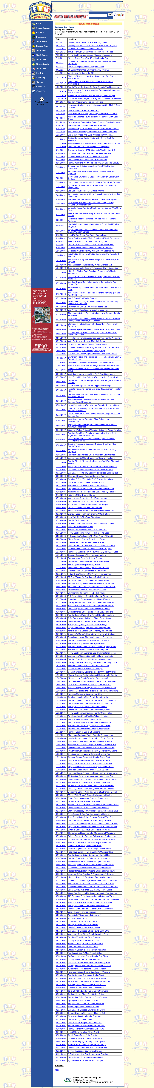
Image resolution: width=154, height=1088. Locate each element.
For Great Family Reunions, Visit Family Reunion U (90, 820)
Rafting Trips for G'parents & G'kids (83, 940)
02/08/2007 (61, 440)
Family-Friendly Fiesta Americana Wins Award (88, 905)
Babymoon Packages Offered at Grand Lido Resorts (91, 489)
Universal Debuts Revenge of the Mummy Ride (89, 962)
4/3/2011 (59, 67)
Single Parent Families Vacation (82, 912)
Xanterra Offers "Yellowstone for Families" (86, 1026)
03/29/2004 (61, 959)
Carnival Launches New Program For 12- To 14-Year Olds (93, 347)
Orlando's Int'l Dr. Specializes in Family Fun (87, 571)
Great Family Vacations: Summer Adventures (88, 798)
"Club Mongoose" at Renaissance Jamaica (87, 969)
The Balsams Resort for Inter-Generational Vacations (91, 833)
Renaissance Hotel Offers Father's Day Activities (89, 868)
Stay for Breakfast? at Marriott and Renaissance (89, 722)
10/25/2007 (61, 358)
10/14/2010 (61, 95)
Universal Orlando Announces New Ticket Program (90, 470)
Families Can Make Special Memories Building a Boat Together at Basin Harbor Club (92, 434)
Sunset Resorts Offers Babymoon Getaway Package (91, 458)
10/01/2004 (61, 773)
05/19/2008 (61, 320)
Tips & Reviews (42, 55)
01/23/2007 (61, 450)
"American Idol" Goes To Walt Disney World (87, 344)
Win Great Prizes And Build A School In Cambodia (90, 135)
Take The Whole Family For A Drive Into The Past (90, 902)
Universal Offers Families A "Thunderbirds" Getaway (91, 874)
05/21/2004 (61, 877)
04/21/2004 (61, 924)
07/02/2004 (61, 842)
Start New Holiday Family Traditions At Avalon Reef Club (93, 811)
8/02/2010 (60, 110)
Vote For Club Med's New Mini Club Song (86, 341)
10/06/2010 (61, 99)
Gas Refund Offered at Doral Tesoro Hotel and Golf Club (93, 887)
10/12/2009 (61, 143)
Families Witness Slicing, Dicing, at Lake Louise (89, 725)
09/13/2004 (61, 789)
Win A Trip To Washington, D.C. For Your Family (89, 310)
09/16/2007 (61, 370)
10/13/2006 (61, 466)
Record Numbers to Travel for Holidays (85, 669)
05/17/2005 (61, 599)
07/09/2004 (61, 839)
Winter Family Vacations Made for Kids (85, 719)
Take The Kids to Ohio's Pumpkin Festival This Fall (90, 817)
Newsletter (40, 73)
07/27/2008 (61, 294)
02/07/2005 (61, 640)
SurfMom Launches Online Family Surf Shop (88, 956)
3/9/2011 (59, 70)
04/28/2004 (61, 909)
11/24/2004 (61, 700)
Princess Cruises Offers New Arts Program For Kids (91, 244)
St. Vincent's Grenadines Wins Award (84, 801)
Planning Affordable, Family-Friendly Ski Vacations (90, 735)
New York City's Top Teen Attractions (84, 517)
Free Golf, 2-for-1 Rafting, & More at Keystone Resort (92, 586)
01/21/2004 (61, 1054)
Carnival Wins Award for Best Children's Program (90, 549)
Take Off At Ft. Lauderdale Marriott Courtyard (88, 991)
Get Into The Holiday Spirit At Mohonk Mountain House (92, 354)
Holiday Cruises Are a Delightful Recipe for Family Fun (92, 744)
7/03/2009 (60, 195)
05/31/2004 (61, 868)
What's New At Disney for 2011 (81, 73)
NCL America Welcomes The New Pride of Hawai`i (90, 536)
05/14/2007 (61, 415)
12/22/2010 (61, 77)
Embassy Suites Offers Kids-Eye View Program (89, 580)
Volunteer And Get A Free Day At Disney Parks (88, 146)
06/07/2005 (61, 580)
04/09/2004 (61, 943)
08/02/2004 (61, 823)
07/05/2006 (61, 501)
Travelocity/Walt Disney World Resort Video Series (90, 52)
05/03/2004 (61, 899)
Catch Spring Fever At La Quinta (82, 1035)
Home (38, 23)
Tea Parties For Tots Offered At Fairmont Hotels (89, 782)
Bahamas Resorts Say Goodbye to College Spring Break (93, 473)
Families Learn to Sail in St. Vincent (84, 732)
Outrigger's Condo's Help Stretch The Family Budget (91, 634)
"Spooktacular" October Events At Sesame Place (89, 153)
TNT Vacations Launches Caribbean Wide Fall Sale (91, 883)
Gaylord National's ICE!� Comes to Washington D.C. (92, 150)
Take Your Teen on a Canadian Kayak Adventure (89, 842)
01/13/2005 (61, 656)
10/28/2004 (61, 751)
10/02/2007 (61, 365)
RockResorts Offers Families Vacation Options (88, 814)
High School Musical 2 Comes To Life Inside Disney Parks (93, 377)
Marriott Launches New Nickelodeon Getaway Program (92, 199)
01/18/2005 (61, 653)
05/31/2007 (61, 405)
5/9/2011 (59, 62)
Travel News (41, 50)
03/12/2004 (61, 984)
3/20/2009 (60, 231)
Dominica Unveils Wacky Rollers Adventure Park (89, 754)
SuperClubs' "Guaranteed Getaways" (84, 915)
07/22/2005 (61, 577)
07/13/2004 (61, 836)
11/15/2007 (61, 354)
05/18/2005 (61, 596)
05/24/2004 (61, 874)
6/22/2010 (60, 122)
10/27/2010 (61, 87)
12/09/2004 (61, 672)
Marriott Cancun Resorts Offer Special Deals (88, 485)
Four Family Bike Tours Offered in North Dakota (89, 609)
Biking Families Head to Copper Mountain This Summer (92, 893)
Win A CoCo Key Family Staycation (83, 298)
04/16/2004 (61, 928)
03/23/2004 (61, 975)
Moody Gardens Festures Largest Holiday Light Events (92, 675)
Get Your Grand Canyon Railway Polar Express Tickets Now (94, 99)
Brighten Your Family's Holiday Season (85, 558)
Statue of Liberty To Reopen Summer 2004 (87, 950)
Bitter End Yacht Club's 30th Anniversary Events (89, 710)
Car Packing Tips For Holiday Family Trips (86, 350)
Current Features (43, 28)
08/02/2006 (61, 492)
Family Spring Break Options (81, 1019)
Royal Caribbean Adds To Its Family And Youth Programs (93, 238)
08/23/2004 (61, 804)
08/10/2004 (61, 817)
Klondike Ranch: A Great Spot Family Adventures (90, 877)
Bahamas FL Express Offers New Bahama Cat (88, 931)
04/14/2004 (61, 934)
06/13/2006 (61, 514)
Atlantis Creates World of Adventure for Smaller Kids (91, 511)
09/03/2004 (61, 795)
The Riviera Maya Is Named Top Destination (87, 643)
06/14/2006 (61, 511)
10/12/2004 (61, 766)
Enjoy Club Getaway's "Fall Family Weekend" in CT (91, 766)
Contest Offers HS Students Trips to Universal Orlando (92, 672)
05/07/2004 (61, 890)
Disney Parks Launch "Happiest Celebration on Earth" (92, 602)
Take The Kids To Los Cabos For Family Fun (87, 241)
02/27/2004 (61, 1007)
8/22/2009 (60, 160)
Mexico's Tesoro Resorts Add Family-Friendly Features (92, 492)
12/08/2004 (61, 675)
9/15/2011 (60, 52)
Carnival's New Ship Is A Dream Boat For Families (90, 248)
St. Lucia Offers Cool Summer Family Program (88, 70)
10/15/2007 (61, 362)
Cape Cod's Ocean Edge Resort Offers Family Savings (92, 880)
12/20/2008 (61, 260)
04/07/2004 (61, 950)
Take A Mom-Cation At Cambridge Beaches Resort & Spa (93, 365)
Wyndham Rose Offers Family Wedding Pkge (88, 934)
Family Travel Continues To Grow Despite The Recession (93, 87)
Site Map (39, 82)
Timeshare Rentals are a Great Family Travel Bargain (91, 95)
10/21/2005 (61, 558)
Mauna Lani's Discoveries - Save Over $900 (87, 530)
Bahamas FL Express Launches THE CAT (86, 1010)
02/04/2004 (61, 1038)
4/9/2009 (59, 225)
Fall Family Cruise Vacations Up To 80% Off (87, 160)
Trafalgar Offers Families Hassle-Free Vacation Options (92, 466)
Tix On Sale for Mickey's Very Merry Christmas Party (91, 776)
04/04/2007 (61, 426)
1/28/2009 (60, 251)
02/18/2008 (61, 344)
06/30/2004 (61, 845)
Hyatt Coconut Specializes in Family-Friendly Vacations (92, 751)
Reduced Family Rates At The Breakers (85, 943)
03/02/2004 (61, 997)
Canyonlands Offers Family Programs (84, 1016)
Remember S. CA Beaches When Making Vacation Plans (93, 804)
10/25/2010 (61, 91)
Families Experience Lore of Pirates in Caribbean (90, 659)
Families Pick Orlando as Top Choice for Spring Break (92, 646)
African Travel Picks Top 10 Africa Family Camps (89, 58)
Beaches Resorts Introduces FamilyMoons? (87, 501)
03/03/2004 (61, 994)
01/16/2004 (61, 1057)
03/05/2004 (61, 991)
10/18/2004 (61, 760)
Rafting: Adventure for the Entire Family (85, 959)
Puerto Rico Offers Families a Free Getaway (87, 997)
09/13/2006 (61, 470)
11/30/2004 (61, 697)
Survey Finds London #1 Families (83, 924)
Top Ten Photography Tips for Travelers (85, 102)
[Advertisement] (87, 6)
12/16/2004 (61, 665)
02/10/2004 (61, 1026)
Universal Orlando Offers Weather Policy (86, 482)
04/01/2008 (61, 338)
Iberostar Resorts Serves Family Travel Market (88, 621)
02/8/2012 (60, 45)
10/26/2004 (61, 754)
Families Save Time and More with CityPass (87, 1048)
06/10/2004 (61, 855)
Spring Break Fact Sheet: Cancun (83, 1000)
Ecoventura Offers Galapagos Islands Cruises (88, 567)
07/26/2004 (61, 830)
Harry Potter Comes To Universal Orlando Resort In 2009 (93, 405)
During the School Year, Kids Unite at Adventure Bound (92, 792)
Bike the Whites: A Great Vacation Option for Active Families (94, 430)
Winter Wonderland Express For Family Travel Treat (91, 703)
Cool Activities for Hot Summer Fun (83, 110)
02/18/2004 (61, 1019)
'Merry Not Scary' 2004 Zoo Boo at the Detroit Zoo (90, 763)
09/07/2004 (61, 792)
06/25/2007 (61, 395)
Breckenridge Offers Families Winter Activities (88, 716)
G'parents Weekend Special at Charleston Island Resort (93, 823)
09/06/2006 (61, 476)
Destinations (41, 37)
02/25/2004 (61, 1010)
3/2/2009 (59, 241)
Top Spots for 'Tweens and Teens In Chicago (88, 504)
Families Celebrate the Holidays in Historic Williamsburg (93, 691)
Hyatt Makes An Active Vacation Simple (85, 1060)
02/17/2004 (61, 1022)
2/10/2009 (60, 248)
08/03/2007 (61, 381)
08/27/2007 (61, 377)
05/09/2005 (61, 609)
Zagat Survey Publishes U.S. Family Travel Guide (90, 890)
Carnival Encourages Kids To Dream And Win (88, 156)
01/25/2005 (61, 643)
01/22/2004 (61, 1051)
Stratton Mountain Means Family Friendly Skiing (89, 729)
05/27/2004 (61, 871)
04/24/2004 (61, 918)
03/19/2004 (61, 978)
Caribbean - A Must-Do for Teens (82, 921)
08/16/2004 (61, 811)
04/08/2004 (61, 947)
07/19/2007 (61, 390)
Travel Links (41, 69)
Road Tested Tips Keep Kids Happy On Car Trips (89, 386)
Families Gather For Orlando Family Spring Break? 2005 (93, 700)
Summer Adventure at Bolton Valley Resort (87, 590)
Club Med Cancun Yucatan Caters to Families (88, 476)
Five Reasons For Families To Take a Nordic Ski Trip (91, 748)
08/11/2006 (61, 482)
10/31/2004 (61, 748)
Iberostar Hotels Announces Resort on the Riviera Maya (92, 773)
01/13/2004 (61, 1060)
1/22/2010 (60, 132)
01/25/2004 (61, 1048)
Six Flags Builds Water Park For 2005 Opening (88, 770)
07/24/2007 (61, 386)
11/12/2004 (61, 722)
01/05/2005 (61, 659)
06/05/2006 (61, 523)
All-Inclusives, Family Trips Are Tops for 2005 (88, 678)
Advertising (40, 78)
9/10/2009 (60, 150)
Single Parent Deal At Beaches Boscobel (86, 1003)
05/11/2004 (61, 887)
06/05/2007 (61, 401)
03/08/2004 (61, 988)
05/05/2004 (61, 893)
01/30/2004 (61, 1044)
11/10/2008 (61, 265)
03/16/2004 (61, 981)
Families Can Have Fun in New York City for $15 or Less (93, 552)
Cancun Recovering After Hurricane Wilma (87, 555)
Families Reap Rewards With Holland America (88, 640)
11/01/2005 (61, 555)
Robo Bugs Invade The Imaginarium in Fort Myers (90, 637)
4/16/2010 (60, 128)
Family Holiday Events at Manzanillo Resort (87, 706)
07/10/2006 (61, 498)
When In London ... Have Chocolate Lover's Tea (89, 830)
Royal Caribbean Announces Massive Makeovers (90, 55)
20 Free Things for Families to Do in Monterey (88, 577)
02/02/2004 (61, 1041)
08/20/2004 (61, 808)
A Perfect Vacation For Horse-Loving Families (88, 1054)
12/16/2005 (61, 549)
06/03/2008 (61, 310)
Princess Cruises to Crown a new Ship (85, 694)
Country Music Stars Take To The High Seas (87, 42)
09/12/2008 (61, 278)
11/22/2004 (61, 706)
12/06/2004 (61, 694)
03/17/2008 (61, 341)
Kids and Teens (42, 46)
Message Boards (42, 64)
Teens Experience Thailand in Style (83, 1007)
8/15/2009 (60, 163)
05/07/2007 (61, 420)
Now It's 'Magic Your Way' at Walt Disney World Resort (92, 688)
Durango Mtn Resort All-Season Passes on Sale (89, 966)
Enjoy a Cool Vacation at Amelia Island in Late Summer (92, 827)
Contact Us (40, 87)
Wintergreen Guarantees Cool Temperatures (87, 498)
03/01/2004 (61, 1000)
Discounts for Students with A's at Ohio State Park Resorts (94, 182)
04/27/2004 (61, 912)
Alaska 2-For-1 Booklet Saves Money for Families (90, 631)
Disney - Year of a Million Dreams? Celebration (88, 514)
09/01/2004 (61, 798)
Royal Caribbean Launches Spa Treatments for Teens (92, 653)
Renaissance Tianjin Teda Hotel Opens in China (89, 861)
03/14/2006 (61, 542)
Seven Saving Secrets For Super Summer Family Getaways (94, 122)
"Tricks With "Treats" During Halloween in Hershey (90, 795)
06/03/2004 (61, 861)
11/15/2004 (61, 719)
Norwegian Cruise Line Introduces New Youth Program (92, 45)
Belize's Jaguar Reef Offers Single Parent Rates (89, 849)
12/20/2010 (61, 83)
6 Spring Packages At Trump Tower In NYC (87, 984)
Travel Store (41, 60)
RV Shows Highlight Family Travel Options (87, 1041)
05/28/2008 (61, 314)
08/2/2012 (60, 42)
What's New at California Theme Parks (85, 507)
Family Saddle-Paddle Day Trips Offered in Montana (91, 615)
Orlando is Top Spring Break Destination (86, 988)
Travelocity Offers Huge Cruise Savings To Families (91, 864)
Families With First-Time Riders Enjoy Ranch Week (90, 909)
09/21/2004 (61, 785)
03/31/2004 (61, 956)
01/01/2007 (61, 455)
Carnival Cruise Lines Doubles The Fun (85, 49)
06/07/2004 (61, 858)
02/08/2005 (61, 634)
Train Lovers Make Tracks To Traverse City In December (93, 268)
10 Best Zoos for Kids (77, 918)
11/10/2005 (61, 552)
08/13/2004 (61, 814)
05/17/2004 (61, 880)
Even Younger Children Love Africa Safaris (87, 125)
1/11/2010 (60, 73)
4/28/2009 (60, 214)
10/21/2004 (61, 757)
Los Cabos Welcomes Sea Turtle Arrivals (86, 191)
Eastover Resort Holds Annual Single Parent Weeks (91, 605)
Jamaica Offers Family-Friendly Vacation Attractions (91, 523)
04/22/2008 (61, 325)
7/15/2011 (60, 55)
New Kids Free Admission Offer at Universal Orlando (91, 545)
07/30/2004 (61, 827)
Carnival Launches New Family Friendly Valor (88, 697)
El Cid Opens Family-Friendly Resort (84, 564)
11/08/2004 (61, 741)
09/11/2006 (61, 473)
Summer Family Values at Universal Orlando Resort (91, 583)
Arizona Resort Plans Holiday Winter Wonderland (90, 265)
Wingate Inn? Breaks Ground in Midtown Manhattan (91, 656)
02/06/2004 (61, 1032)
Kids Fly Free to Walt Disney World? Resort (87, 978)
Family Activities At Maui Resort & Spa (85, 953)
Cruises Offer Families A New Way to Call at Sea (89, 684)
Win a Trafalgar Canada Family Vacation (86, 67)
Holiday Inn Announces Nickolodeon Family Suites (90, 738)
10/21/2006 (61, 462)
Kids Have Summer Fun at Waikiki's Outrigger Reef (90, 852)
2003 (57, 1070)
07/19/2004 (61, 833)
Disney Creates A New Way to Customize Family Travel (92, 662)
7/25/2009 (60, 167)
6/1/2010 (59, 125)
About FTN (40, 91)
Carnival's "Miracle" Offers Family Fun (85, 1038)
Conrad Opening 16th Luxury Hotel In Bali (86, 1013)
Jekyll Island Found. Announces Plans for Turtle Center (92, 779)
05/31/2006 (61, 526)
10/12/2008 (61, 268)
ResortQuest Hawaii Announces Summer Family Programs (94, 338)
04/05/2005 (61, 621)
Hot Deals (40, 32)
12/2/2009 (60, 135)
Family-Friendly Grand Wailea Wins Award (87, 1029)
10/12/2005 (61, 564)
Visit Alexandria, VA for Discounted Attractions (88, 808)
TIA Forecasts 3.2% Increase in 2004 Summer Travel (91, 896)
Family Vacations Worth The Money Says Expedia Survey (93, 163)
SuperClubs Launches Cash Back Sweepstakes (89, 561)
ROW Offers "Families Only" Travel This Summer (89, 574)
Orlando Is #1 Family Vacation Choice (85, 845)
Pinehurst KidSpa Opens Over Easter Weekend (89, 972)
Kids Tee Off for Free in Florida (81, 495)
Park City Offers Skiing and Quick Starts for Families (91, 789)
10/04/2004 (61, 770)
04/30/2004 (61, 902)
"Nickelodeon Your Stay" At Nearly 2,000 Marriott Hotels (92, 114)
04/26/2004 (61, 915)
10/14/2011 (61, 49)
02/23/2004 (61, 1013)
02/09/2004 (61, 1029)
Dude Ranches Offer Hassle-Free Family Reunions (90, 612)
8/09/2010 (60, 102)
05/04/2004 (61, 896)
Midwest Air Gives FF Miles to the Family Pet (88, 650)
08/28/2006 (61, 479)
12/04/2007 (61, 350)
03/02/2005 (61, 628)
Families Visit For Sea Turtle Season (84, 928)
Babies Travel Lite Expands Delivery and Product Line (92, 836)
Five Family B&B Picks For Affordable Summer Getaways (93, 899)
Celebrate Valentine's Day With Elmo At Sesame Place (92, 251)
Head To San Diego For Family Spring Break (88, 235)
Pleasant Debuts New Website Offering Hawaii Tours (91, 871)
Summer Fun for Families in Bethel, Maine (86, 593)
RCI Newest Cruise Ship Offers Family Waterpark (90, 596)
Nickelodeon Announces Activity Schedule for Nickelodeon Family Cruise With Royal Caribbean (94, 319)
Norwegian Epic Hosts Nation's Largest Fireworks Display (93, 128)
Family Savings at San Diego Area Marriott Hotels (90, 855)
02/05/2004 (61, 1035)
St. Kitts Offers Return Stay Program (84, 937)
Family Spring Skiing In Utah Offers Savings (87, 624)
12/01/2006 (61, 458)
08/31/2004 (61, 801)
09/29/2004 (61, 779)
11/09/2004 (61, 738)
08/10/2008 (61, 283)
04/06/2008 (61, 329)
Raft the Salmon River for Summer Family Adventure (91, 839)
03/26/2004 (61, 972)
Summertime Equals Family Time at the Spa (87, 307)
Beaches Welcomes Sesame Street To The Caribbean (92, 681)
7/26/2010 (60, 114)
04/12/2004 (61, 940)
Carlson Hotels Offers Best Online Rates (86, 994)
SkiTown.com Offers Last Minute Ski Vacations (88, 665)
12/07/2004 (61, 678)
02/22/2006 (61, 545)
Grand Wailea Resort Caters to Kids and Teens (88, 599)
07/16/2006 (61, 495)
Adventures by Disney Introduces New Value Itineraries (92, 132)
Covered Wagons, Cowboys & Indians (85, 1051)
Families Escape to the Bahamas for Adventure (89, 858)
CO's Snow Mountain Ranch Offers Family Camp (89, 618)
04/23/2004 (61, 921)
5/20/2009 (60, 199)
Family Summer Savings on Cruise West (86, 975)
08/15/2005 (61, 571)
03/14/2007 (61, 430)
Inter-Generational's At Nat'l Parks (83, 947)
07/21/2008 (61, 298)
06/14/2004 (61, 852)
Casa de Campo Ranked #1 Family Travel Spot (89, 757)
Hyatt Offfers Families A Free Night (83, 1032)
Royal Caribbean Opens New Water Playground (89, 628)
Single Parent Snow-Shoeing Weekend (85, 1057)
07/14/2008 (61, 302)
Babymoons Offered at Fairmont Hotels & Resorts (90, 741)
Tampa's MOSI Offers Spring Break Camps (87, 1044)
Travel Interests (42, 41)
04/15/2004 (61, 931)
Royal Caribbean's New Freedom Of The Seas (88, 533)
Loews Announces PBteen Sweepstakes (86, 542)
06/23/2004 (61, 849)
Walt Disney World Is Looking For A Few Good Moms (91, 374)
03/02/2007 (61, 434)
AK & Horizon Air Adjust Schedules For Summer (89, 981)
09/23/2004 (61, 782)
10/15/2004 (61, 763)
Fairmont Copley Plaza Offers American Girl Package (91, 455)
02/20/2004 (61, 1016)
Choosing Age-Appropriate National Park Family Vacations (94, 329)
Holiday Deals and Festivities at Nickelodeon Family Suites (94, 143)
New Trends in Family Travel (80, 526)
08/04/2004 (61, 820)
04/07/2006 (61, 539)
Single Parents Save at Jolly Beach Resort (87, 539)
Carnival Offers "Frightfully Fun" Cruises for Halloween (92, 479)
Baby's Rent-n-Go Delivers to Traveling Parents (89, 760)
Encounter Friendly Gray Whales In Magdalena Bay (91, 362)
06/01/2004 (61, 864)
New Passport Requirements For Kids (85, 1022)
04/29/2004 (61, 905)
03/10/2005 (61, 624)
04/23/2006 (61, 536)
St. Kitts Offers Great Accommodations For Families (91, 785)
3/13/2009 (60, 235)
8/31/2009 (60, 156)
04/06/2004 (61, 953)
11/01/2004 (61, 744)
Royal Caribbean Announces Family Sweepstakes (90, 713)
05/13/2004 (61, 883)
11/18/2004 (61, 716)
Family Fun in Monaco (78, 520)
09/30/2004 (61, 776)
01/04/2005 (61, 662)
